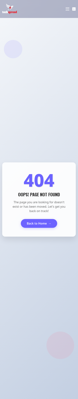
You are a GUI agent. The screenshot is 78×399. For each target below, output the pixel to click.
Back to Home (39, 223)
